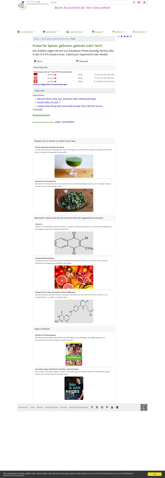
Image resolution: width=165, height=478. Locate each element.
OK (155, 474)
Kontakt (63, 407)
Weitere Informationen (13, 475)
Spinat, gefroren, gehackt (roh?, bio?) (55, 39)
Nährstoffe (39, 90)
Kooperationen (52, 407)
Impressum (23, 407)
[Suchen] (91, 2)
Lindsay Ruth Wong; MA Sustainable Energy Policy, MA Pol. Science (70, 106)
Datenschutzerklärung (78, 407)
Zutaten (37, 39)
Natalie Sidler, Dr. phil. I (48, 102)
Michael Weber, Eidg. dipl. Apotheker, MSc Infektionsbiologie (66, 98)
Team (32, 407)
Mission (40, 407)
